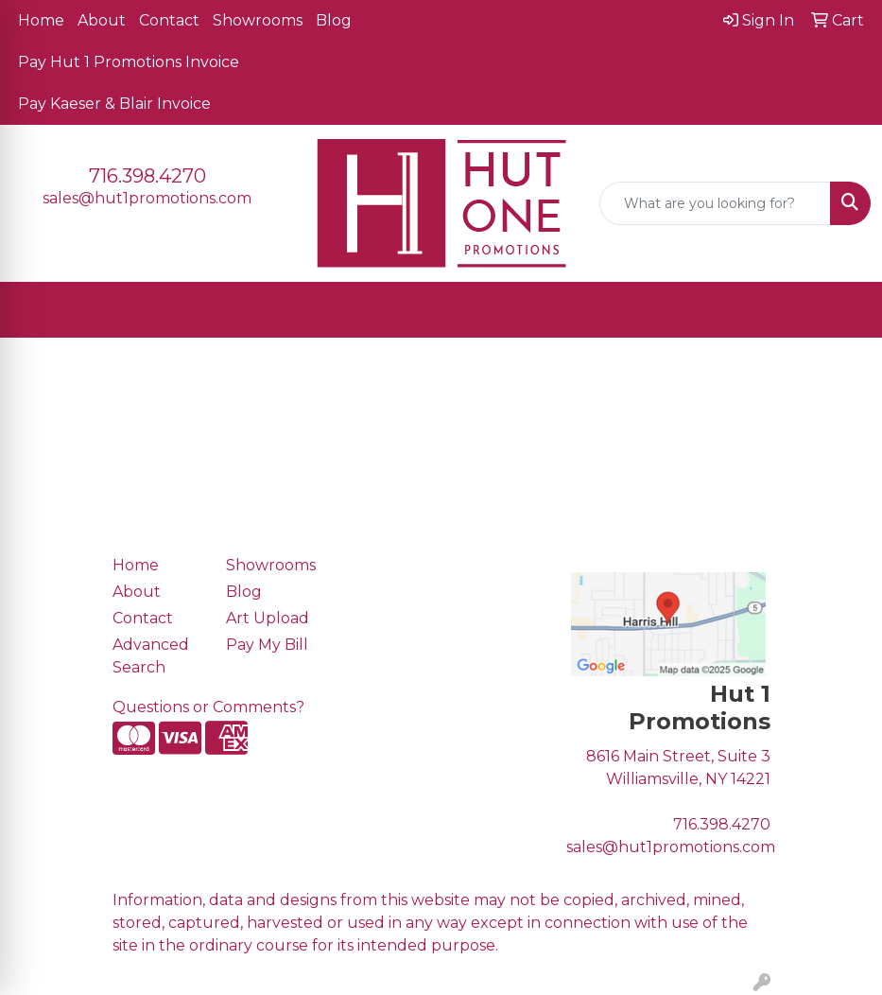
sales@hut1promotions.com (147, 198)
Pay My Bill (267, 645)
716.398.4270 (147, 176)
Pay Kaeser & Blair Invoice (114, 104)
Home (41, 20)
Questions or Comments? (208, 707)
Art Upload (267, 618)
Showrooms (258, 20)
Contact (169, 20)
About (102, 20)
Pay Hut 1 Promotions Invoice (128, 62)
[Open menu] (844, 310)
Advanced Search (150, 656)
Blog (334, 20)
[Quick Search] (715, 203)
